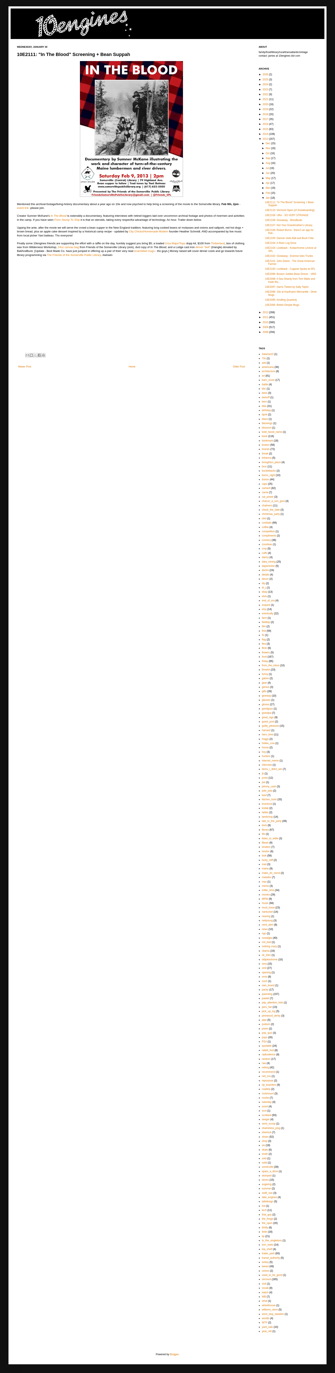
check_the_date (271, 509)
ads (264, 362)
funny (265, 674)
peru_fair (267, 1007)
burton (265, 479)
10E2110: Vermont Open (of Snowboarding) (289, 210)
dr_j (264, 587)
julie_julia (267, 790)
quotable (267, 1045)
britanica (266, 457)
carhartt (266, 488)
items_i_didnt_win (272, 769)
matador (266, 877)
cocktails (267, 522)
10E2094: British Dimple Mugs (282, 304)
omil (264, 968)
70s (264, 358)
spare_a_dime (270, 1171)
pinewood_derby (271, 1015)
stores (265, 1179)
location (266, 846)
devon (265, 578)
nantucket (267, 911)
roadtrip (266, 1089)
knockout (267, 803)
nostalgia (267, 937)
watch (265, 1292)
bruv (264, 466)
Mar (268, 187)
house (265, 747)
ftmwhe (266, 669)
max (264, 881)
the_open (267, 1223)
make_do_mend (271, 873)
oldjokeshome (270, 959)
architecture (268, 371)
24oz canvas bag (68, 247)
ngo (264, 933)
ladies (265, 812)
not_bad (266, 942)
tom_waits (267, 1244)
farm (264, 617)
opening (266, 972)
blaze (265, 419)
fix (263, 635)
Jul (268, 168)
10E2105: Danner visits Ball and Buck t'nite (289, 238)
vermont (266, 1279)
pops (264, 1037)
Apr (268, 183)
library (265, 829)
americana (268, 367)
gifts (264, 691)
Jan (268, 197)
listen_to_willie (270, 838)
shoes (265, 1136)
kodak (265, 808)
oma (264, 963)
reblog (265, 1067)
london (265, 851)
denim (265, 570)
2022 (266, 94)
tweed (265, 1266)
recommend (268, 1071)
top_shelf (267, 1249)
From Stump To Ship (67, 219)
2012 (266, 312)
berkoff (265, 397)
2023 (266, 89)
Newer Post (24, 366)
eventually (267, 613)
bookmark (267, 440)
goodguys (267, 708)
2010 (266, 322)
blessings (267, 423)
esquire (266, 604)
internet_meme (270, 760)
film (264, 626)
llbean (265, 842)
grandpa (266, 712)
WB (264, 1296)
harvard (266, 730)
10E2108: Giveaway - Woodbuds (283, 220)
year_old (267, 1331)
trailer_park (268, 1253)
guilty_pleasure (270, 725)
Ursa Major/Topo (175, 243)
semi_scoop (268, 1123)
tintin (264, 1231)
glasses (266, 699)
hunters (266, 756)
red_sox (266, 1076)
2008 (266, 332)
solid (264, 1162)
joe (263, 782)
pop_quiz (267, 1032)
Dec (268, 143)
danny (265, 557)
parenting (267, 994)
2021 (266, 99)
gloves (265, 704)
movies (266, 894)
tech (264, 1210)
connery (266, 540)
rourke (265, 1097)
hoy (264, 751)
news (265, 929)
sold (264, 1158)
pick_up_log (268, 1011)
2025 (266, 79)
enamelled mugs (144, 251)
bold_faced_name (272, 431)
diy (263, 583)
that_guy (267, 1214)
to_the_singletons (272, 1240)
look (264, 855)
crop (264, 548)
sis (263, 1145)
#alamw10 (268, 354)
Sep (268, 158)
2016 (266, 124)
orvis (264, 976)
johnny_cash (269, 786)
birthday (266, 410)
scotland (266, 1115)
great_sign (268, 717)
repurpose (267, 1080)
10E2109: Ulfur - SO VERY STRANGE (286, 215)
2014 (266, 134)
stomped (267, 1175)
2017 (266, 119)
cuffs (264, 553)
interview (267, 764)
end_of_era (268, 600)
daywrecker (268, 565)
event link (23, 208)
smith (265, 1153)
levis (264, 825)
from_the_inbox (270, 665)
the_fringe (267, 1218)
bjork (264, 414)
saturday (267, 1102)
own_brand (268, 985)
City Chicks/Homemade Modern (148, 231)
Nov (268, 148)
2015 (266, 129)
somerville (267, 1166)
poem (265, 1028)
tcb (263, 1205)
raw (264, 1063)
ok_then (266, 955)
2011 (266, 317)
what (264, 1300)
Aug (268, 163)
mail (264, 864)
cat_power (268, 496)
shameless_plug (271, 1128)
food (264, 656)
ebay (264, 591)
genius (265, 687)
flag (264, 639)
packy (265, 989)
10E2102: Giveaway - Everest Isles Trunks (289, 255)
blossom (266, 427)
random (266, 1058)
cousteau (267, 544)
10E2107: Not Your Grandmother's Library (288, 225)
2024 (266, 84)
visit (264, 1283)
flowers (266, 652)
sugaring (267, 1184)
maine (265, 868)
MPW (265, 898)
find (264, 630)
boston (265, 444)
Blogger (174, 1354)
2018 (266, 114)
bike (264, 406)
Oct (268, 153)
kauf (264, 795)
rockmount (268, 1093)
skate (265, 1149)
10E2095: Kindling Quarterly (281, 299)
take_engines (269, 1197)
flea (264, 643)
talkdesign (267, 1201)
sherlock (266, 1132)
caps (264, 483)
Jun (268, 173)
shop (264, 1141)
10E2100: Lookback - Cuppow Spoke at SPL (290, 268)
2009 (266, 327)
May (268, 178)
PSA (264, 1041)
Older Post (239, 366)
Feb (268, 192)
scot (264, 1110)
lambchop (267, 816)
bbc (264, 388)
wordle (265, 1318)
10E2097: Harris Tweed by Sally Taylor (287, 286)
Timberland (218, 243)
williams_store (270, 1309)
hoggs (265, 738)
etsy (264, 609)
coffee (265, 527)
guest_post (268, 721)
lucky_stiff (267, 860)
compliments (269, 535)
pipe (264, 1019)
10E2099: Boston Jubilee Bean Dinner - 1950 (290, 273)
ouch (264, 981)
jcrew (265, 777)
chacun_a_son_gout (273, 501)
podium (266, 1024)
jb (263, 773)
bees (264, 392)
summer (266, 1188)
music (265, 903)
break (265, 453)
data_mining (269, 561)
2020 (266, 104)
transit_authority (271, 1257)
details (265, 574)
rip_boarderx (269, 1084)
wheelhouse (268, 1305)
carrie (265, 492)
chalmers (267, 505)
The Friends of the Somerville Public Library (74, 255)
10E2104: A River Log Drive (280, 243)
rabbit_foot (268, 1050)
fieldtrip (266, 622)
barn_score (268, 380)
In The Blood (59, 215)
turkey (265, 1262)
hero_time (267, 734)
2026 (266, 74)
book (264, 436)
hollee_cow (268, 743)
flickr (264, 648)
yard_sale (267, 1327)
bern (264, 401)
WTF (264, 1322)
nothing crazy (269, 946)
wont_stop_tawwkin (273, 1314)
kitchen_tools (269, 799)
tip (263, 1236)
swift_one (267, 1192)
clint (264, 518)
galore (265, 678)
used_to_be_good (272, 1275)
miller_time (268, 890)
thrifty (265, 1227)
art (263, 375)
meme (265, 885)
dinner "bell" (202, 247)
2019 (266, 109)
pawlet (265, 998)
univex (265, 1270)
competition (268, 531)
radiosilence (268, 1054)
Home (132, 366)
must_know (268, 907)
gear (264, 682)
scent (265, 1106)
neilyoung (267, 920)
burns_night (268, 475)
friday (265, 661)
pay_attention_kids (272, 1002)
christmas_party (271, 514)
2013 (266, 138)
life (263, 833)
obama (266, 950)
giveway (266, 695)
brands (266, 449)
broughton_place (271, 462)
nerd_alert (267, 924)
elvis (264, 596)
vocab (265, 1287)
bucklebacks (269, 470)
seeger (266, 1119)
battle (265, 384)
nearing (266, 916)
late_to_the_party (272, 821)
